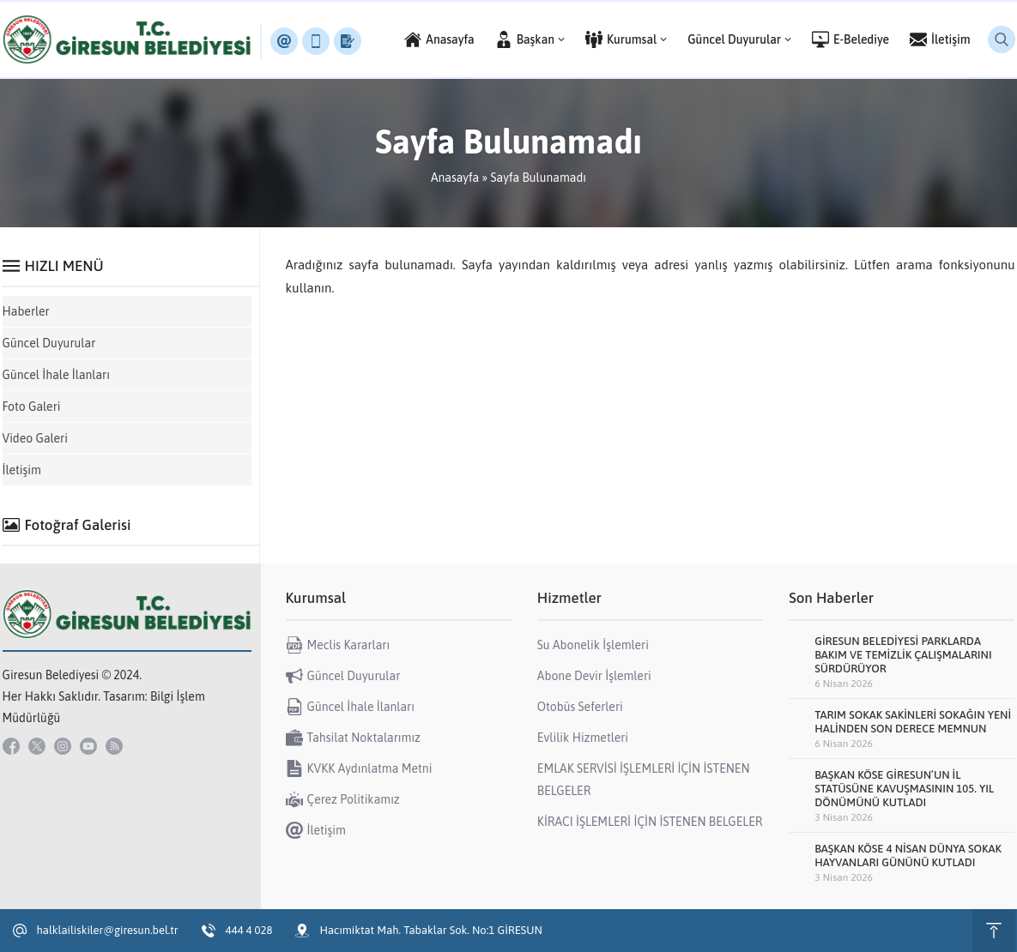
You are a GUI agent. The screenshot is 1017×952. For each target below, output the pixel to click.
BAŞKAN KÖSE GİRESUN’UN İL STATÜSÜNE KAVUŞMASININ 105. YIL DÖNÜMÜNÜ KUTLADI (904, 788)
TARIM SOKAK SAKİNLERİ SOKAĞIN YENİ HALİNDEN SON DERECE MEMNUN (912, 721)
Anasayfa (455, 177)
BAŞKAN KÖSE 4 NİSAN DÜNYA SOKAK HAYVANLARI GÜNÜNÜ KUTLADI (908, 855)
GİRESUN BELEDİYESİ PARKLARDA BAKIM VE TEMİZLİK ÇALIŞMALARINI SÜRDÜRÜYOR (902, 655)
